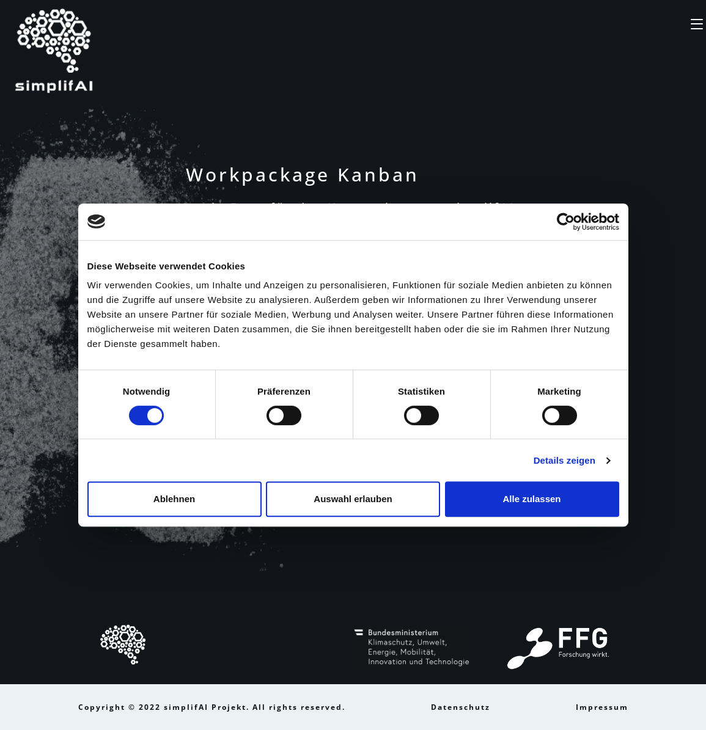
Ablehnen (174, 499)
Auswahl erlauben (353, 499)
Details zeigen (564, 460)
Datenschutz (460, 707)
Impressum (602, 707)
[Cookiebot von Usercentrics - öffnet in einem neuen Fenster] (565, 222)
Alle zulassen (531, 499)
